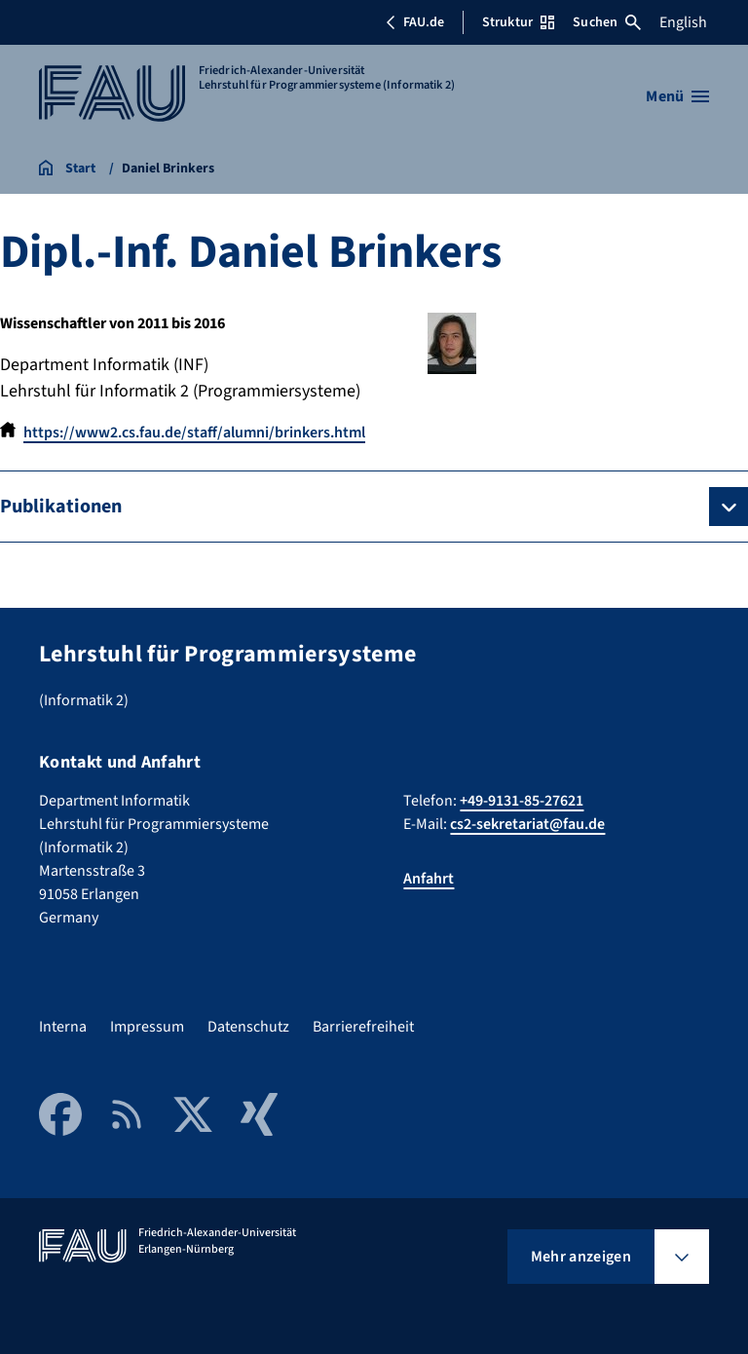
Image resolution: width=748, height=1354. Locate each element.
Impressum (147, 1026)
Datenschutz (248, 1026)
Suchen (607, 22)
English (683, 22)
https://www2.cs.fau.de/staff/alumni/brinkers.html (194, 432)
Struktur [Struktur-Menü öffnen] (518, 22)
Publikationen (61, 506)
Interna (63, 1026)
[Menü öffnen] (677, 96)
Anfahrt (428, 878)
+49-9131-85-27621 (521, 800)
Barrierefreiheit (363, 1026)
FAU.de (415, 22)
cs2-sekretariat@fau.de (527, 824)
